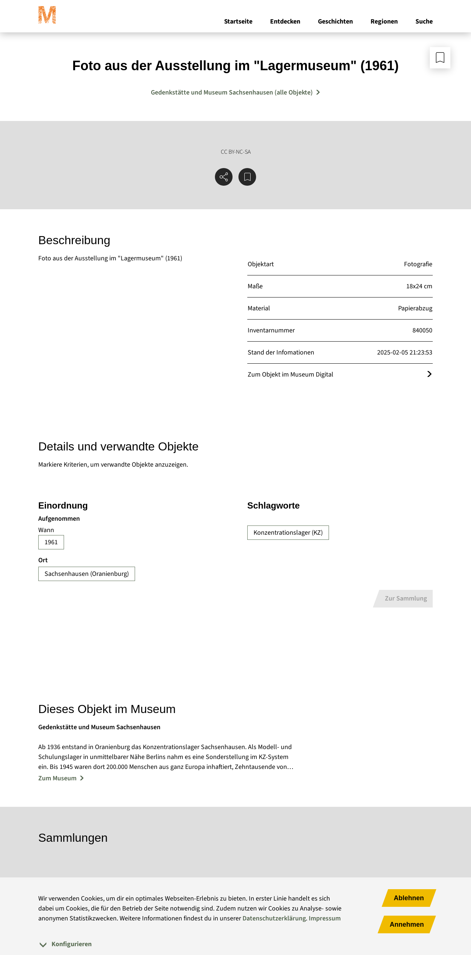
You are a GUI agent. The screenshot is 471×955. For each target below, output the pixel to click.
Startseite (238, 21)
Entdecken (285, 21)
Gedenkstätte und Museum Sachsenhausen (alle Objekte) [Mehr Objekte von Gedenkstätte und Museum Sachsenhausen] (232, 92)
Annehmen (407, 924)
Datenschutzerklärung (274, 918)
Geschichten (335, 21)
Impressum (325, 918)
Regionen (384, 21)
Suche (424, 21)
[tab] (235, 944)
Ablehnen (409, 898)
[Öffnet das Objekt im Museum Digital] (429, 374)
